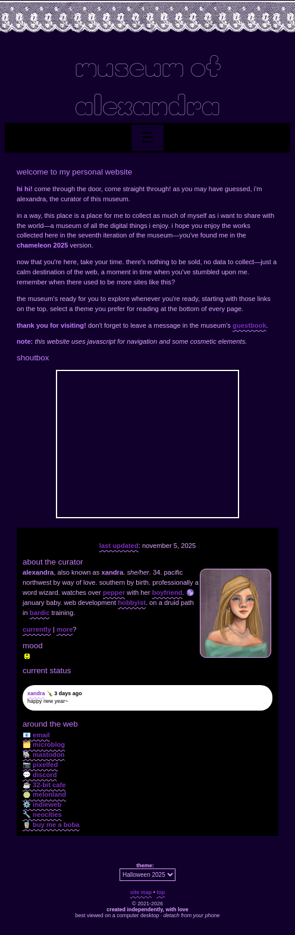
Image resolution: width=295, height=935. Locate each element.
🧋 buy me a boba (51, 824)
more (65, 629)
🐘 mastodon (44, 754)
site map (141, 892)
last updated (119, 545)
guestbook (249, 325)
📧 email (36, 735)
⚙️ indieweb (42, 804)
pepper (114, 592)
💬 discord (40, 774)
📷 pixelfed (40, 764)
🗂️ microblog (44, 744)
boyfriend (167, 592)
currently (37, 629)
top (160, 892)
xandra (36, 693)
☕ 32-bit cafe (44, 784)
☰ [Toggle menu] (147, 137)
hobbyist (132, 602)
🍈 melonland (44, 794)
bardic (40, 612)
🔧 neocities (42, 814)
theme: (144, 866)
